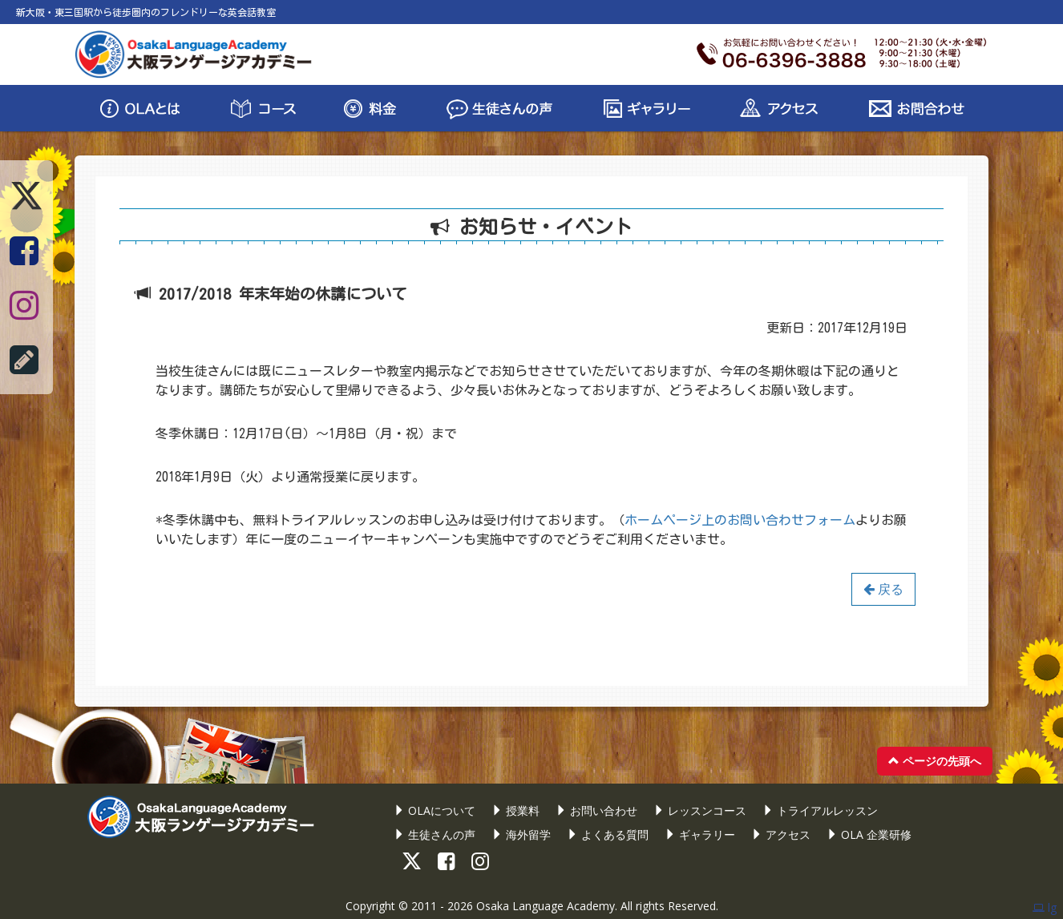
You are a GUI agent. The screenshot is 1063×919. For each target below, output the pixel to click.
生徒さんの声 (434, 834)
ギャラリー (700, 834)
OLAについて (434, 810)
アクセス (780, 834)
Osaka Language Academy (545, 905)
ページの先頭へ (934, 760)
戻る (883, 589)
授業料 (515, 810)
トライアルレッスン (820, 810)
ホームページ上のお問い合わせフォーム (739, 520)
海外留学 (521, 834)
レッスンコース (699, 810)
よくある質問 (608, 834)
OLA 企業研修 (869, 834)
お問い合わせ (596, 810)
